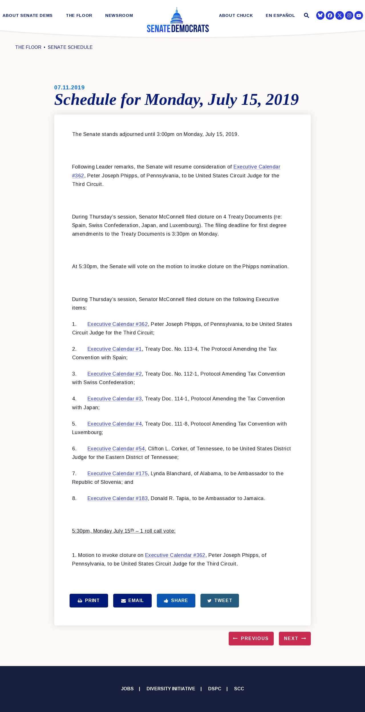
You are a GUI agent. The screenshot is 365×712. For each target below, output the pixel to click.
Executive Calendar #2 (115, 374)
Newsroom (119, 15)
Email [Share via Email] (132, 600)
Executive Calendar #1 (115, 349)
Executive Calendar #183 (118, 498)
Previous (255, 638)
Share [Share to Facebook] (176, 600)
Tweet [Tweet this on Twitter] (219, 600)
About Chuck (236, 15)
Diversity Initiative (171, 688)
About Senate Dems (28, 15)
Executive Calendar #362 (118, 324)
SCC (239, 688)
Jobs (127, 688)
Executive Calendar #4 (115, 424)
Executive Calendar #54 (116, 449)
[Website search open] (305, 16)
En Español (280, 15)
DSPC (214, 688)
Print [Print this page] (89, 600)
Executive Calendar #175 (118, 473)
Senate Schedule (70, 47)
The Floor (79, 15)
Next (291, 638)
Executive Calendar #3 (115, 399)
